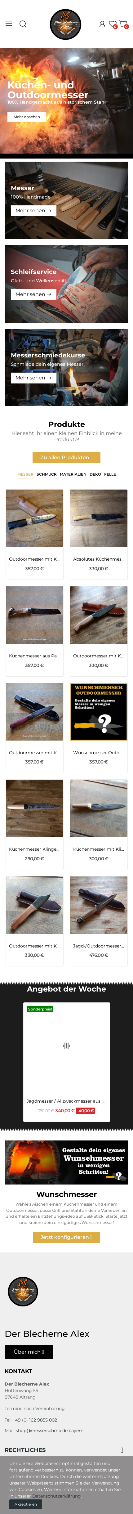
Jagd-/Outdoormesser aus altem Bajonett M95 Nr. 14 (98, 946)
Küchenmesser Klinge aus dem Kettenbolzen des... (34, 849)
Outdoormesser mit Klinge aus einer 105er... (34, 752)
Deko (95, 475)
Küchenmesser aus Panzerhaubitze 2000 (34, 656)
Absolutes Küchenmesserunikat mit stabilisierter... (98, 559)
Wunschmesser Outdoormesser (98, 752)
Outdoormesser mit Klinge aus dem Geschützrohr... (34, 946)
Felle (110, 475)
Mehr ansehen (27, 116)
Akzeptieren (26, 1504)
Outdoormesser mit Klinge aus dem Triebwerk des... (98, 656)
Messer (25, 475)
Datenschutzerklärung (56, 1496)
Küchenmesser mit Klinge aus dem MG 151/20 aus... (98, 849)
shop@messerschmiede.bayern (49, 1430)
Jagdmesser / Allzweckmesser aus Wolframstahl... (66, 1079)
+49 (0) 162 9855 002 (35, 1420)
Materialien (73, 475)
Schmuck (47, 475)
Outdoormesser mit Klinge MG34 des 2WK (34, 559)
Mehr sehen (30, 210)
